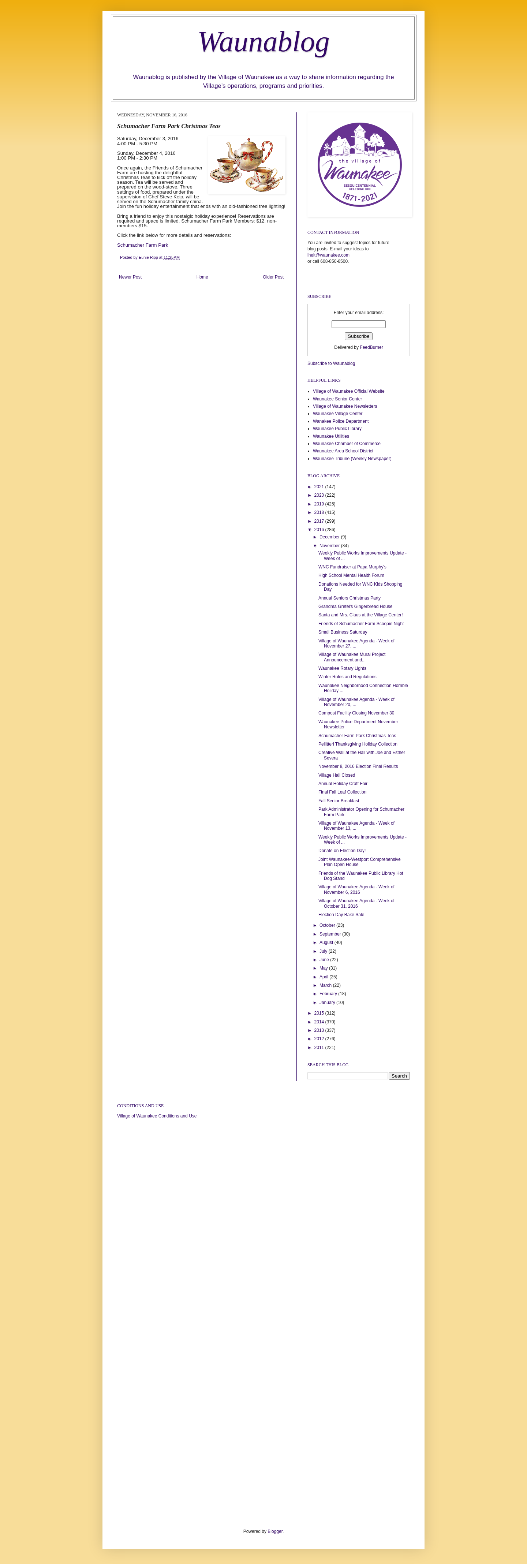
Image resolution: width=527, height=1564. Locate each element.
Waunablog (263, 41)
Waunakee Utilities (331, 436)
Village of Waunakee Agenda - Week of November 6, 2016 (356, 889)
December (330, 537)
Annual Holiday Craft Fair (342, 783)
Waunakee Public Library (337, 428)
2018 (319, 512)
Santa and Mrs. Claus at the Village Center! (360, 614)
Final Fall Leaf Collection (342, 792)
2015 (319, 1013)
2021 (319, 486)
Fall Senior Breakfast (338, 800)
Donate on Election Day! (342, 850)
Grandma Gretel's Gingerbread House (355, 606)
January (327, 1002)
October (327, 925)
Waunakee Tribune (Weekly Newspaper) (352, 458)
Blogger (275, 1531)
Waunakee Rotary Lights (342, 668)
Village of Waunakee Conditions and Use (157, 1116)
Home (202, 277)
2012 (319, 1038)
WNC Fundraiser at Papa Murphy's (352, 567)
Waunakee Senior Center (337, 399)
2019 (319, 504)
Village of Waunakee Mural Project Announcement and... (351, 657)
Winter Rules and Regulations (347, 676)
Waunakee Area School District (343, 450)
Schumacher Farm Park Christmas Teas (357, 735)
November (330, 545)
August (326, 942)
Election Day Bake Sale (341, 914)
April (324, 976)
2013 (319, 1030)
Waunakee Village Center (337, 413)
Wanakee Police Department (341, 421)
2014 (319, 1021)
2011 (319, 1047)
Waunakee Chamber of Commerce (347, 443)
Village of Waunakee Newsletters (345, 406)
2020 (319, 495)
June (324, 959)
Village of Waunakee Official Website (349, 391)
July (324, 951)
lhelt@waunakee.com (328, 255)
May (324, 968)
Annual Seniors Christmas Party (349, 598)
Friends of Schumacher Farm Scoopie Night (361, 623)
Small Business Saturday (342, 632)
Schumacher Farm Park (142, 245)
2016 (319, 529)
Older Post (273, 277)
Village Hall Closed (336, 775)
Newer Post (130, 277)
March (326, 985)
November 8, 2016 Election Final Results (358, 766)
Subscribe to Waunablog (331, 363)
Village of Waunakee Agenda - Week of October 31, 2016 (356, 903)
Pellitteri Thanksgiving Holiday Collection (357, 744)
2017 (319, 521)
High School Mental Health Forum (351, 575)
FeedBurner (371, 347)
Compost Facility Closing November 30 (356, 713)
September (330, 934)
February (328, 993)
